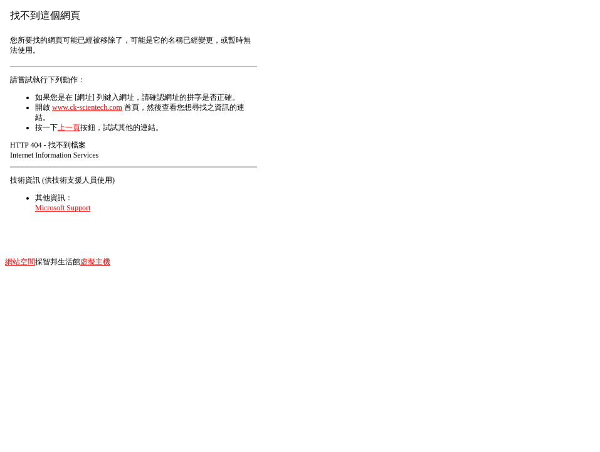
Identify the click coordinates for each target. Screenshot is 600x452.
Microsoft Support (62, 207)
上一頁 (69, 127)
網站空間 (20, 261)
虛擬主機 (95, 261)
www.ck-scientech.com (87, 107)
